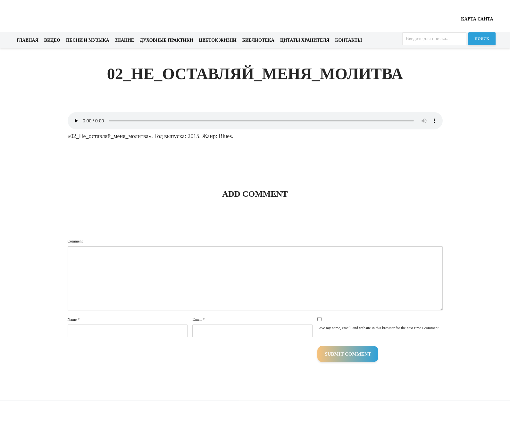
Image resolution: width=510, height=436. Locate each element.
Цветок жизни (218, 40)
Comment (75, 241)
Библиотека (258, 40)
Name (74, 319)
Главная (27, 40)
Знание (124, 40)
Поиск (482, 39)
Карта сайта (477, 19)
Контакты (348, 40)
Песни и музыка (87, 40)
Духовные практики (166, 40)
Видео (52, 40)
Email (198, 319)
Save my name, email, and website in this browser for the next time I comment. (378, 328)
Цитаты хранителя (305, 40)
